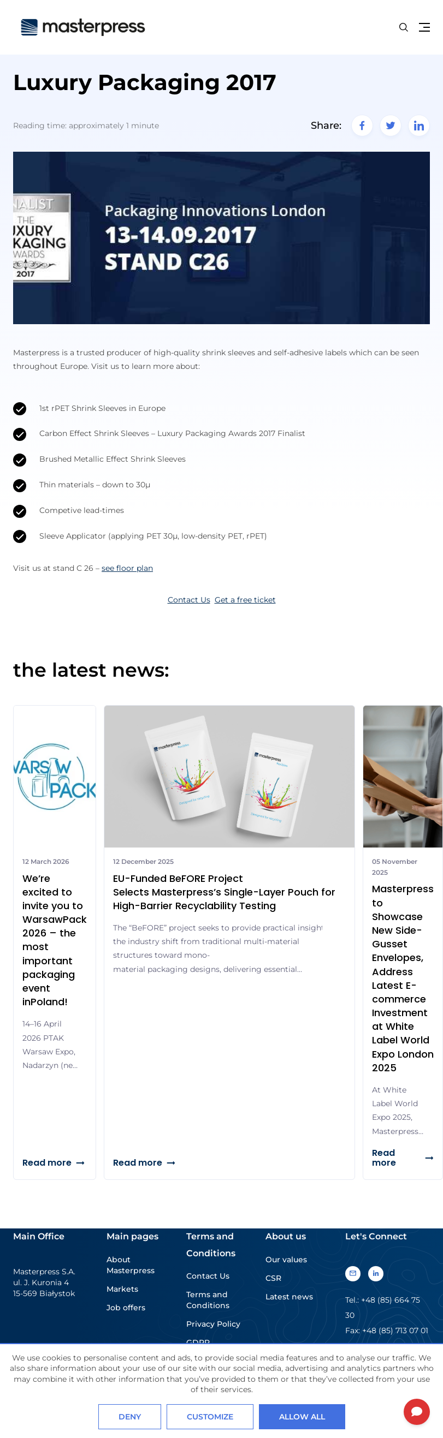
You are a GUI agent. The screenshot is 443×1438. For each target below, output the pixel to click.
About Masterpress (131, 1265)
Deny (130, 1417)
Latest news (289, 1297)
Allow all (302, 1417)
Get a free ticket (245, 600)
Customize (210, 1417)
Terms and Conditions (207, 1300)
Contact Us (189, 600)
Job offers (126, 1307)
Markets (122, 1289)
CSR (273, 1278)
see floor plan (127, 568)
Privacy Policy (213, 1324)
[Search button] (403, 27)
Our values (286, 1259)
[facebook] (362, 125)
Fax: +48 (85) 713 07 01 (386, 1330)
